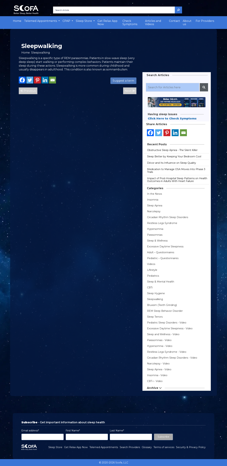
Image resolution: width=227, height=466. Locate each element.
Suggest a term (123, 80)
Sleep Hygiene (156, 293)
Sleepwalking (155, 299)
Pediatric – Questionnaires (162, 258)
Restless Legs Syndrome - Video (166, 351)
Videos (151, 264)
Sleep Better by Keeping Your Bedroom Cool (174, 156)
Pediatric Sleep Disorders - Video (166, 322)
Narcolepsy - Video (158, 363)
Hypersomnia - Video (159, 346)
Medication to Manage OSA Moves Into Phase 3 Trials (176, 171)
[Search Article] (114, 10)
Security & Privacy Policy (191, 447)
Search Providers (130, 447)
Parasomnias (154, 234)
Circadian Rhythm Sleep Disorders (167, 217)
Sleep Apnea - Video (159, 369)
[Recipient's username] (172, 87)
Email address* (30, 430)
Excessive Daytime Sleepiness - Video (170, 328)
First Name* (73, 430)
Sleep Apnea (154, 205)
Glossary (147, 447)
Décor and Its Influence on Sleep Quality (171, 162)
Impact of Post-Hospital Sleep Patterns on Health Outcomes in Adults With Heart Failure (177, 180)
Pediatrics (153, 275)
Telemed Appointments (103, 447)
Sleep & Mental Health (160, 281)
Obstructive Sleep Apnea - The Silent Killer (172, 150)
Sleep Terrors (155, 316)
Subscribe (163, 436)
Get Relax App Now (107, 22)
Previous (28, 90)
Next (130, 90)
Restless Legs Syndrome (162, 223)
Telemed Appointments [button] (41, 21)
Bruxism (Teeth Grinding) (162, 305)
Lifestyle (152, 269)
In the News (154, 193)
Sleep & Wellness (157, 240)
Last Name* (117, 430)
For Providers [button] (205, 21)
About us (187, 22)
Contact (174, 21)
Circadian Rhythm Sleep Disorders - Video (172, 357)
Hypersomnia (155, 229)
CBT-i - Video (155, 381)
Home (17, 21)
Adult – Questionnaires (160, 252)
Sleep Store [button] (84, 21)
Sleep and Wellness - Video (163, 334)
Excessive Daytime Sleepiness (165, 246)
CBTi (150, 287)
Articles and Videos (153, 22)
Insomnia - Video (157, 375)
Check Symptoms (129, 22)
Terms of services (163, 447)
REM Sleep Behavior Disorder (165, 310)
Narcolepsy (154, 211)
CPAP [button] (67, 21)
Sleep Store (55, 447)
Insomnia (152, 199)
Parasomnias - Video (159, 340)
